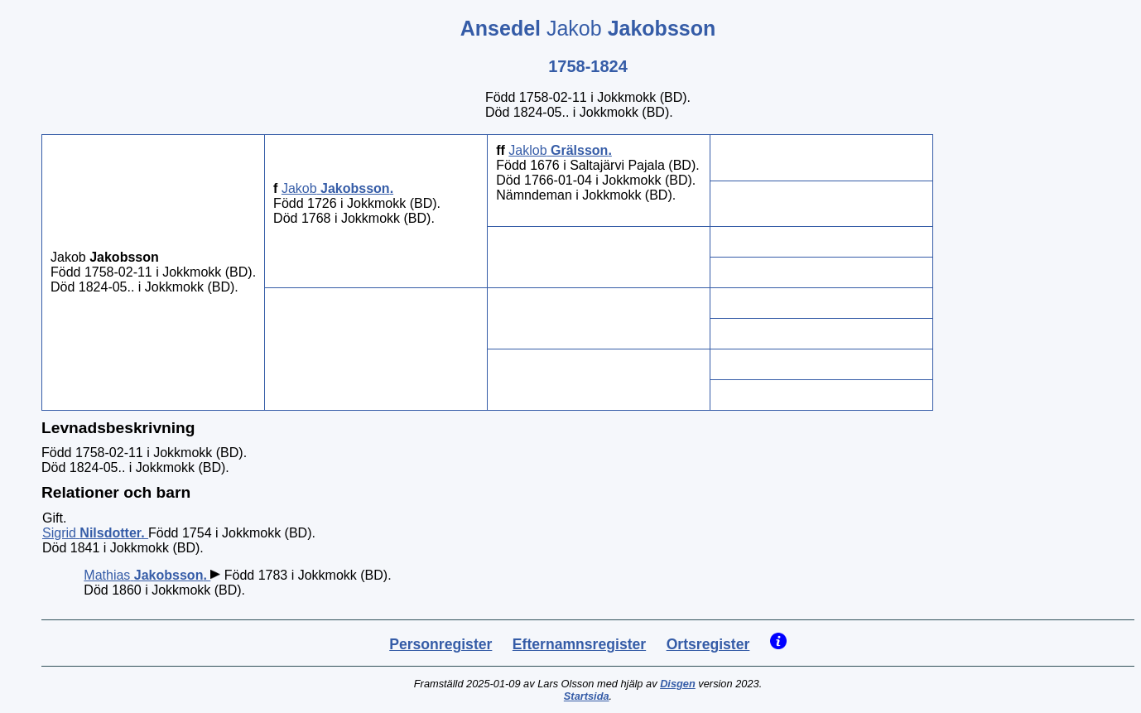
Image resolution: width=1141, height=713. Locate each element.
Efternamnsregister (579, 644)
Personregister (440, 644)
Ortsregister (708, 644)
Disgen (678, 683)
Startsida (586, 696)
